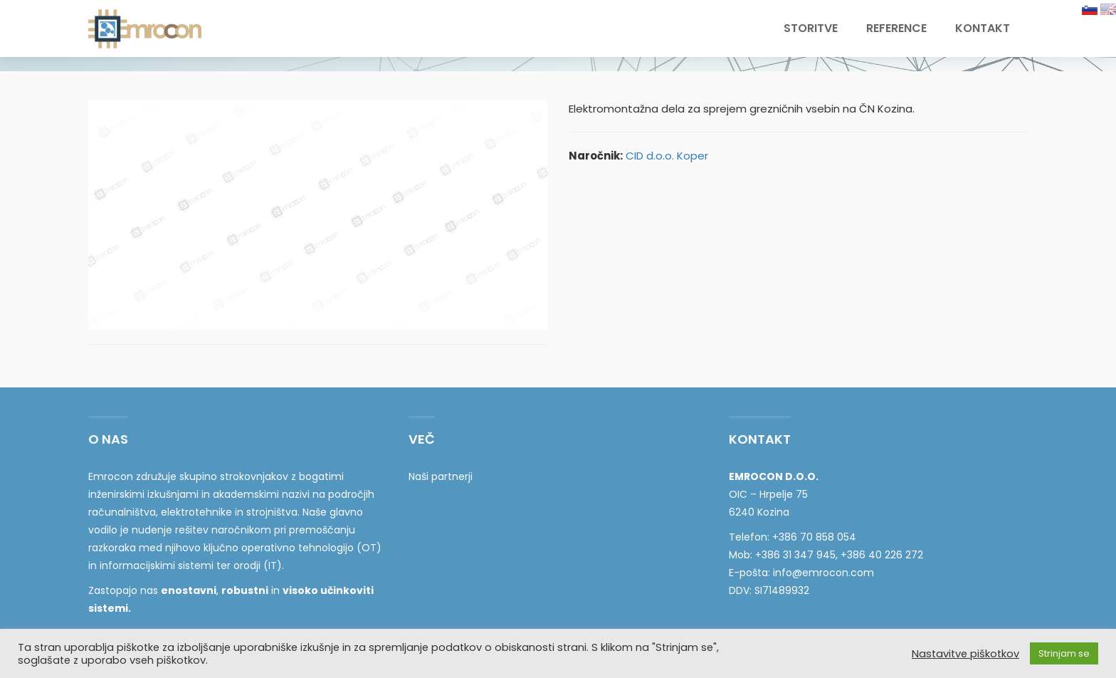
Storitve (811, 28)
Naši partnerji (441, 476)
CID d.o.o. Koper (667, 155)
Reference (896, 28)
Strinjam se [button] (1064, 653)
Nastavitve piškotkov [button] (965, 653)
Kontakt (982, 28)
